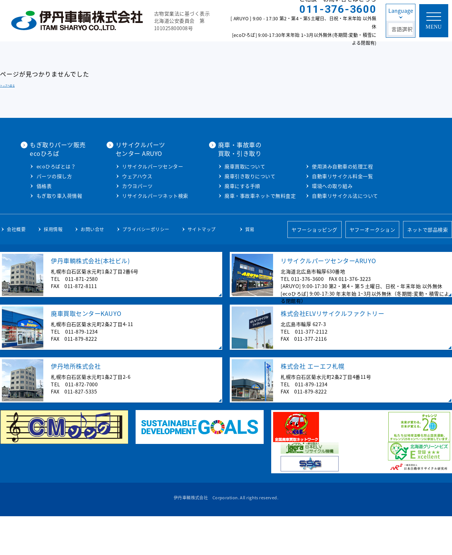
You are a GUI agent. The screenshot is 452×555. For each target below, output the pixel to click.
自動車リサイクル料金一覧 (332, 214)
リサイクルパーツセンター (232, 165)
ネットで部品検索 (427, 267)
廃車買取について (322, 165)
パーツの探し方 (136, 184)
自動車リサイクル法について (335, 234)
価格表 (125, 193)
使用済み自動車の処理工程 (332, 205)
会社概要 (16, 267)
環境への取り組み (322, 224)
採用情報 (53, 267)
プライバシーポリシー (146, 267)
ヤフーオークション (373, 267)
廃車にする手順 (320, 185)
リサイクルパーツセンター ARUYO (220, 148)
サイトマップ (202, 267)
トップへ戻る (7, 85)
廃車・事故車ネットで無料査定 (338, 195)
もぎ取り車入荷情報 (141, 203)
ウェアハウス (217, 175)
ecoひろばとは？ (137, 174)
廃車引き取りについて (327, 175)
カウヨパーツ (217, 185)
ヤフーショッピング (314, 267)
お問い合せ (92, 267)
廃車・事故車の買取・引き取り (317, 148)
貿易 (250, 267)
